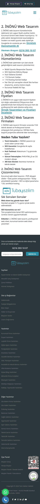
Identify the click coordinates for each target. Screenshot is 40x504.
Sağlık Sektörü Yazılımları (10, 417)
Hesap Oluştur (6, 466)
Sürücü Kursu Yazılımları (9, 429)
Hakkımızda (5, 300)
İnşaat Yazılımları (7, 337)
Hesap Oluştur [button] (13, 4)
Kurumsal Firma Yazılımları (10, 333)
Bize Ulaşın (5, 308)
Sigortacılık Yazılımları (8, 421)
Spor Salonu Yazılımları (9, 425)
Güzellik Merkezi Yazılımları (10, 357)
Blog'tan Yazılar (6, 316)
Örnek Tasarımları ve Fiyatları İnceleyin (18, 111)
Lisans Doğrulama (7, 320)
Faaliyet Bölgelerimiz (8, 304)
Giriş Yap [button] (28, 4)
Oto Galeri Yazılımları (8, 405)
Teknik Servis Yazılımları (9, 432)
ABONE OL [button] (32, 254)
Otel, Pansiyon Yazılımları (10, 361)
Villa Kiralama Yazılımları (9, 368)
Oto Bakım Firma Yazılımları (11, 401)
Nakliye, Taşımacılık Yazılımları (11, 388)
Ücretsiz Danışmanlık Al (18, 44)
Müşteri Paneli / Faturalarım (11, 473)
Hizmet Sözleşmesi (7, 286)
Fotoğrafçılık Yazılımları (9, 349)
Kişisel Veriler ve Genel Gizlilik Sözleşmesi (15, 275)
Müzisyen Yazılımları (8, 380)
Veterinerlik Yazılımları (9, 444)
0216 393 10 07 (27, 50)
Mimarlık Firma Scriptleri (9, 376)
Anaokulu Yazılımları (8, 353)
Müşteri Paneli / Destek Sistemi (12, 469)
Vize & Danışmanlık (8, 448)
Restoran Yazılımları (8, 413)
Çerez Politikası (6, 282)
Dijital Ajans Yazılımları (9, 345)
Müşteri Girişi (6, 462)
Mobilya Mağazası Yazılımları (11, 384)
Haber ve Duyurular (8, 312)
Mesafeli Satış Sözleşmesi (10, 279)
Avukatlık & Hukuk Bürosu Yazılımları (14, 364)
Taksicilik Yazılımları (8, 436)
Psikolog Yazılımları (8, 409)
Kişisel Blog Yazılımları (9, 372)
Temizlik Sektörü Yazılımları (10, 440)
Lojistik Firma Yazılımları (9, 341)
